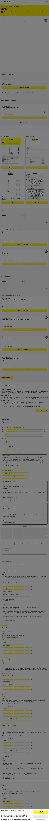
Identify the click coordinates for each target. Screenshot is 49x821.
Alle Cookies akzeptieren (41, 812)
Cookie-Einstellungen (40, 819)
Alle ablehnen (40, 816)
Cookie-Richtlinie (11, 819)
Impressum (27, 819)
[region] (24, 815)
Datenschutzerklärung (20, 819)
